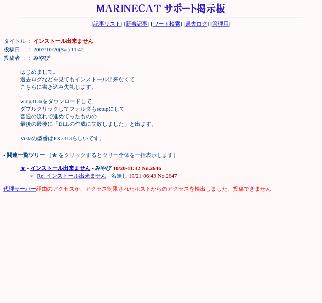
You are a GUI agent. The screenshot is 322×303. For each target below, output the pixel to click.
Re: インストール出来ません (71, 176)
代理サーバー (19, 189)
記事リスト (107, 24)
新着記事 (137, 24)
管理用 (220, 24)
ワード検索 (166, 24)
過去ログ (196, 24)
